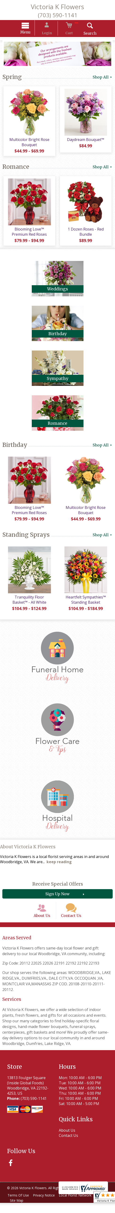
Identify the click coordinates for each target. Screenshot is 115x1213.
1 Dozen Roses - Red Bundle (86, 235)
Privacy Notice (46, 1205)
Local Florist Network (79, 1205)
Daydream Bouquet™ (86, 141)
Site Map (17, 1210)
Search (85, 34)
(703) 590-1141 (57, 15)
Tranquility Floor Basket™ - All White (29, 605)
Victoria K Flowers (57, 6)
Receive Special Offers (57, 889)
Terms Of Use (19, 1205)
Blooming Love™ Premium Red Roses (28, 235)
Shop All (103, 77)
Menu (30, 33)
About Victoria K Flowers (28, 852)
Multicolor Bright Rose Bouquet (29, 144)
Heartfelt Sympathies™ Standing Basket (86, 605)
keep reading (59, 867)
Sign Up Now (57, 899)
